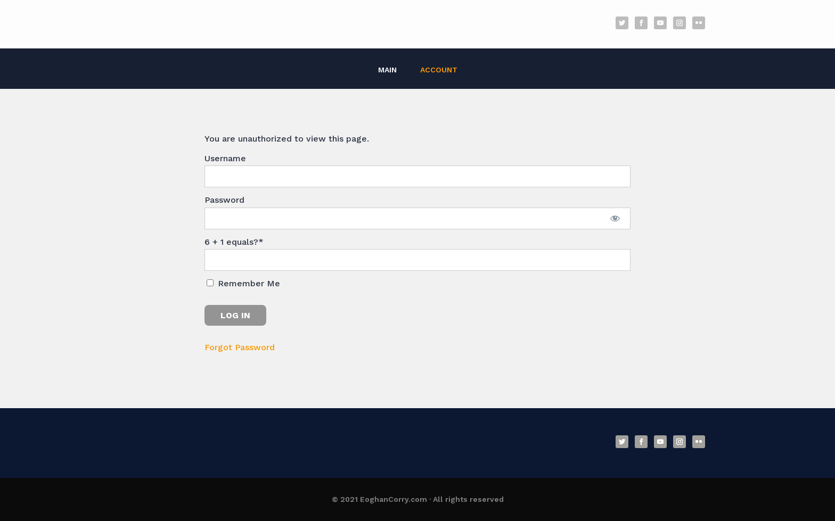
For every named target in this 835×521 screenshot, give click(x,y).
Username (225, 158)
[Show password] (615, 218)
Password (224, 200)
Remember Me (243, 283)
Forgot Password (239, 347)
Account (438, 70)
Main (387, 70)
